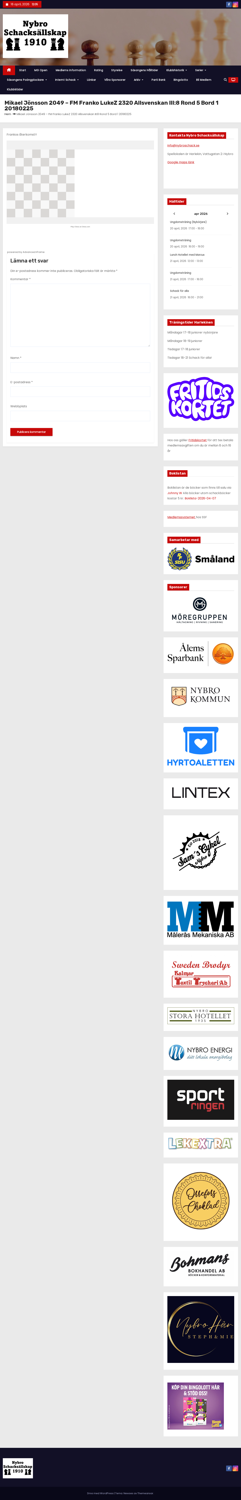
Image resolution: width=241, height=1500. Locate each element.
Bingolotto (181, 80)
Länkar (91, 80)
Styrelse (116, 70)
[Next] (227, 214)
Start (22, 70)
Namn (15, 358)
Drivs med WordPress (100, 1493)
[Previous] (174, 214)
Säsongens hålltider (144, 70)
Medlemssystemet (181, 517)
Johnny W (175, 493)
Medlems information (71, 70)
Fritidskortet (197, 440)
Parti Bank (158, 80)
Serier (200, 70)
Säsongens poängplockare (27, 80)
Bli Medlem (203, 80)
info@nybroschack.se (183, 145)
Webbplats (18, 406)
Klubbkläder (15, 89)
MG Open (40, 70)
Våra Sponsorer (115, 80)
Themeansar (145, 1493)
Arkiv (138, 80)
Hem (8, 114)
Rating (98, 70)
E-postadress (21, 382)
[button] (225, 80)
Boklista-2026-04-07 (200, 498)
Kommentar (20, 279)
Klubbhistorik (176, 70)
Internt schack (67, 80)
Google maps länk (180, 162)
